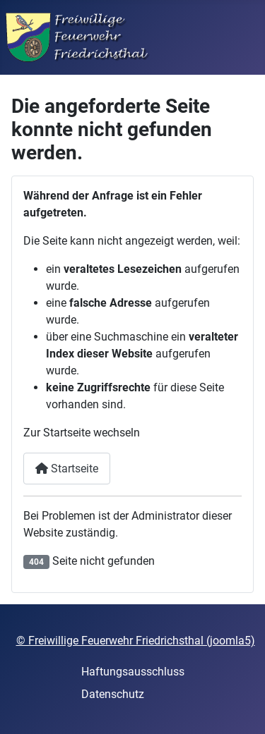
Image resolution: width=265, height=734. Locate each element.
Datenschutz (112, 694)
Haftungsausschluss (132, 671)
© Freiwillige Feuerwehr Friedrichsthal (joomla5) (135, 640)
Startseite (66, 468)
